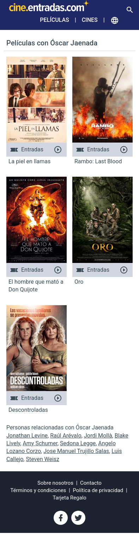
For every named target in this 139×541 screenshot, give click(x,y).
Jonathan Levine (27, 435)
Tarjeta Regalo (69, 498)
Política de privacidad (98, 490)
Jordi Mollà (98, 435)
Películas (54, 20)
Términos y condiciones (38, 490)
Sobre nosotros (55, 483)
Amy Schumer (40, 443)
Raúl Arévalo (65, 435)
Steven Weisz (42, 459)
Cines (90, 20)
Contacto (91, 483)
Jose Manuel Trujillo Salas (76, 451)
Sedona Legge (78, 443)
